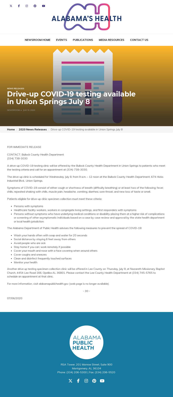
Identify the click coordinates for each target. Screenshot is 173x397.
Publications (83, 39)
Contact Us (139, 39)
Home (11, 129)
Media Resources (111, 39)
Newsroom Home (37, 39)
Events (61, 39)
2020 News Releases (33, 129)
